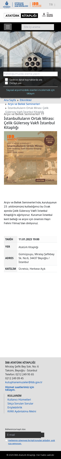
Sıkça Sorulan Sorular (20, 403)
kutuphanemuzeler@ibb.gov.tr (23, 382)
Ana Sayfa (10, 100)
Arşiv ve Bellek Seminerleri (24, 104)
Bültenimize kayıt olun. (15, 429)
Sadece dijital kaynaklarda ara (23, 79)
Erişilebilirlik (14, 407)
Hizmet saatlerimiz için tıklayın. (19, 388)
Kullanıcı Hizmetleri (19, 399)
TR (51, 4)
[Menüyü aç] (8, 27)
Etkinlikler (26, 100)
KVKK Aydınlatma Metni (21, 411)
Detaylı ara (13, 83)
